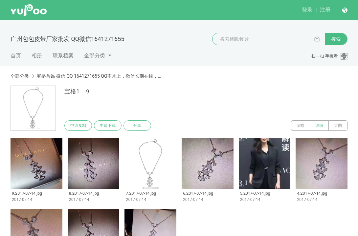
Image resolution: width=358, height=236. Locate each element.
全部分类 (94, 55)
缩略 (300, 125)
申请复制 (78, 125)
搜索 (336, 39)
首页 (16, 55)
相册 (37, 55)
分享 (137, 125)
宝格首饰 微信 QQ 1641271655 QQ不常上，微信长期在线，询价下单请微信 (100, 76)
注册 (325, 10)
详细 (319, 125)
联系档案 (63, 55)
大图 (338, 125)
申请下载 (108, 125)
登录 (307, 10)
